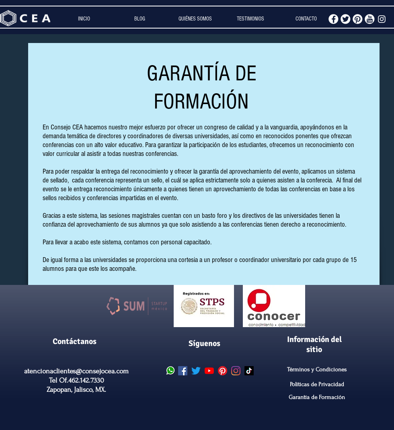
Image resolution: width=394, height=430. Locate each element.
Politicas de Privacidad (317, 384)
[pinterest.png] (358, 19)
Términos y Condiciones (317, 369)
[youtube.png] (370, 19)
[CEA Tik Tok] (249, 370)
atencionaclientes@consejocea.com (76, 371)
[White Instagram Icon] (382, 19)
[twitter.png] (346, 19)
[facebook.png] (333, 19)
